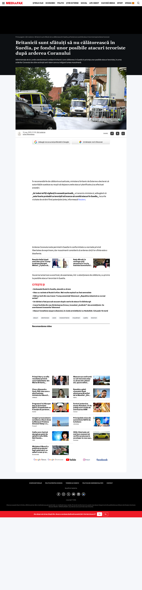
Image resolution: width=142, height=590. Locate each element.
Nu (105, 514)
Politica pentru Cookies (53, 483)
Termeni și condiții (72, 483)
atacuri (35, 318)
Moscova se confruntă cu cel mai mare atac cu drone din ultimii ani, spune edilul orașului (82, 380)
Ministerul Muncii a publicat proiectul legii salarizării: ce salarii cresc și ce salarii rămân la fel (40, 449)
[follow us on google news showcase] (55, 460)
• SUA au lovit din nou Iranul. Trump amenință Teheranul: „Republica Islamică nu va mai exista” (68, 297)
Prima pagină (20, 37)
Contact (110, 483)
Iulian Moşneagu (29, 134)
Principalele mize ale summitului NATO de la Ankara (82, 420)
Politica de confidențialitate (92, 483)
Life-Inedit (94, 3)
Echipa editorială (35, 483)
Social (84, 3)
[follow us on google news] (40, 460)
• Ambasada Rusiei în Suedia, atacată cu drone (51, 289)
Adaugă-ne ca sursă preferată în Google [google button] (51, 142)
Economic (50, 3)
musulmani (76, 318)
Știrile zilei (38, 3)
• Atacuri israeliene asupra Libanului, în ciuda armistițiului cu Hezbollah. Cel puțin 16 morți (70, 311)
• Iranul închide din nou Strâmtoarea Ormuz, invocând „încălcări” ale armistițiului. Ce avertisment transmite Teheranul (68, 306)
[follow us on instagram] (86, 460)
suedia (85, 318)
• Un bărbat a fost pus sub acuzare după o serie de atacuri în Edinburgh (61, 302)
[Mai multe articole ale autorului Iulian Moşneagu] (19, 133)
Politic (60, 3)
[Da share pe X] (117, 133)
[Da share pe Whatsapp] (123, 133)
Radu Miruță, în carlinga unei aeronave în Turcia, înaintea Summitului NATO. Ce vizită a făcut (82, 262)
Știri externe (72, 3)
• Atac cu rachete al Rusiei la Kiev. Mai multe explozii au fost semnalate (61, 293)
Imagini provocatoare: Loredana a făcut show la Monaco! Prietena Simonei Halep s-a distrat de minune (41, 421)
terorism (94, 318)
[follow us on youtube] (71, 460)
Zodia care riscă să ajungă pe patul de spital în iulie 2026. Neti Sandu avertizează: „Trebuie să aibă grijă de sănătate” (41, 435)
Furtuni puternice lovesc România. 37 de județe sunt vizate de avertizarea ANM (82, 406)
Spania (128, 3)
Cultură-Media (108, 3)
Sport (120, 3)
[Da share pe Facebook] (112, 133)
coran (54, 318)
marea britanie (64, 318)
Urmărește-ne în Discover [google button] (91, 142)
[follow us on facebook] (102, 460)
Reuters (81, 199)
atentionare (45, 318)
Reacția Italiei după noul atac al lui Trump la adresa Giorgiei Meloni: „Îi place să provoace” (41, 262)
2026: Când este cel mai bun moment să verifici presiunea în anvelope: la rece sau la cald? (82, 435)
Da (99, 514)
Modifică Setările (71, 488)
